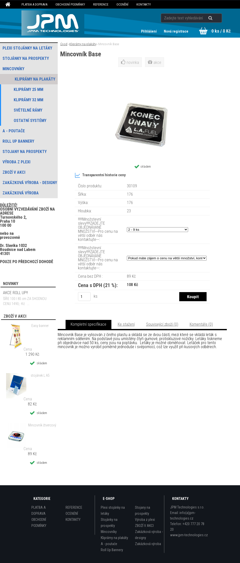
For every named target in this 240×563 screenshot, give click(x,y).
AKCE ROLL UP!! (15, 292)
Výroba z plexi (145, 520)
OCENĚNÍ (122, 4)
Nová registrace (176, 31)
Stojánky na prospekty (109, 523)
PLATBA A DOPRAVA (34, 4)
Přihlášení (149, 31)
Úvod (63, 44)
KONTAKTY (143, 4)
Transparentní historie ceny (100, 175)
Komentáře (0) (201, 324)
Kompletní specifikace (88, 324)
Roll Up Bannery (112, 550)
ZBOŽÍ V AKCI (144, 526)
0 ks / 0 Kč (221, 31)
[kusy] (84, 296)
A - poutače (109, 544)
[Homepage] (8, 5)
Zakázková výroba (148, 544)
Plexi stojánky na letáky (113, 510)
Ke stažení (126, 324)
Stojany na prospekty (142, 510)
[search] (216, 18)
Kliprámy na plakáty (82, 44)
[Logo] (53, 23)
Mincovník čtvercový (42, 425)
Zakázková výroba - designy (149, 535)
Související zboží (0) (162, 324)
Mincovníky (109, 532)
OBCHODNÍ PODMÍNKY (70, 4)
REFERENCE (100, 4)
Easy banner (40, 326)
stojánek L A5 (40, 375)
